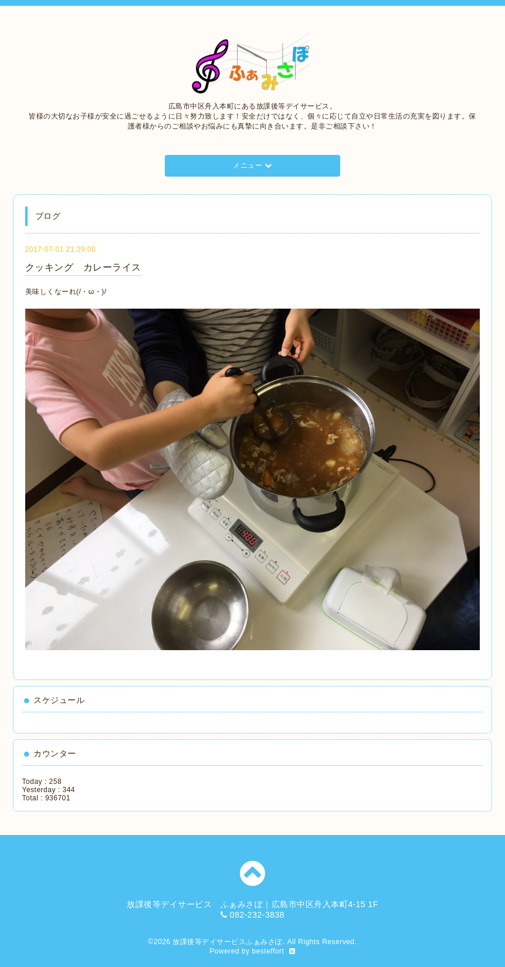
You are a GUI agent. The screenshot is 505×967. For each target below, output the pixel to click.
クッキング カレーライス (83, 267)
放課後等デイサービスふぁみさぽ (227, 942)
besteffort (268, 951)
